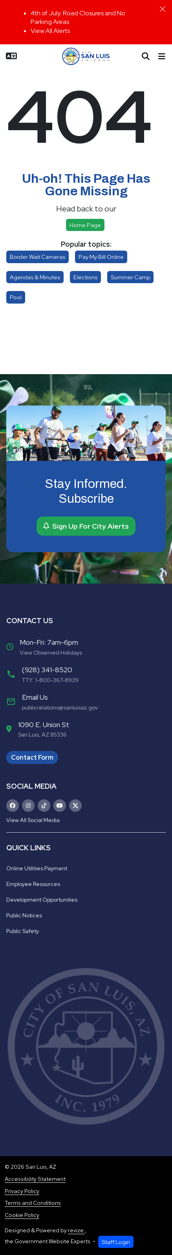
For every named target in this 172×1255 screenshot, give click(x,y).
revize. (76, 1230)
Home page (85, 225)
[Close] (163, 9)
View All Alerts (50, 31)
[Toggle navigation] (162, 56)
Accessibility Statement (35, 1178)
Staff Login (116, 1242)
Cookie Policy (22, 1215)
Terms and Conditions (33, 1202)
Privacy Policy (22, 1191)
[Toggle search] (145, 56)
